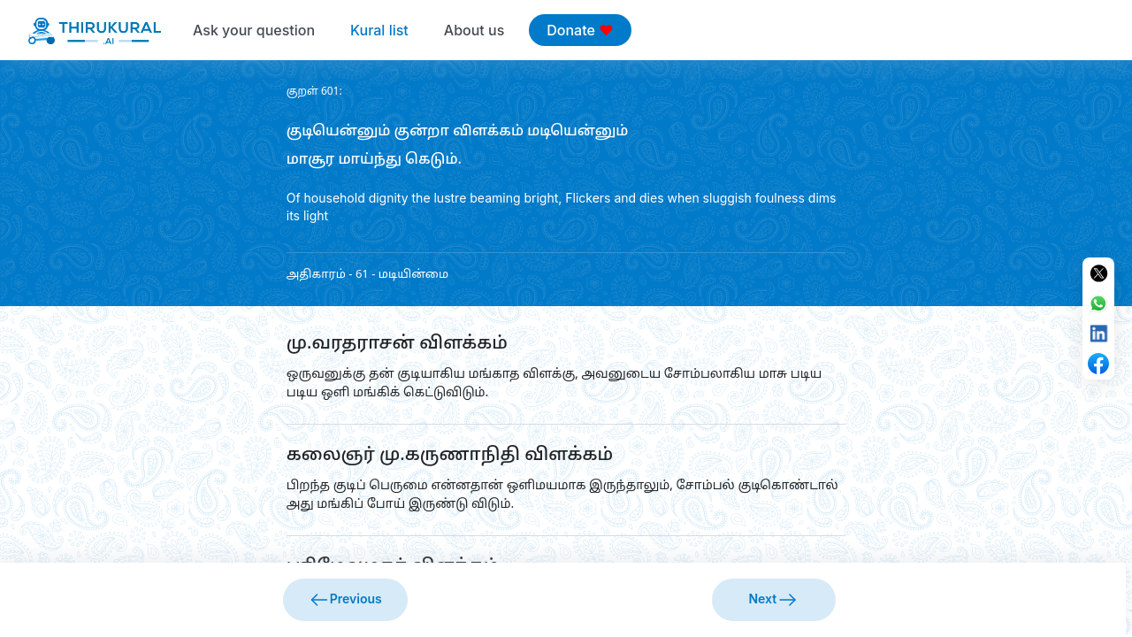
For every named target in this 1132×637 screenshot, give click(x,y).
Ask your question (254, 30)
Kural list (379, 30)
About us (474, 30)
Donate (580, 30)
